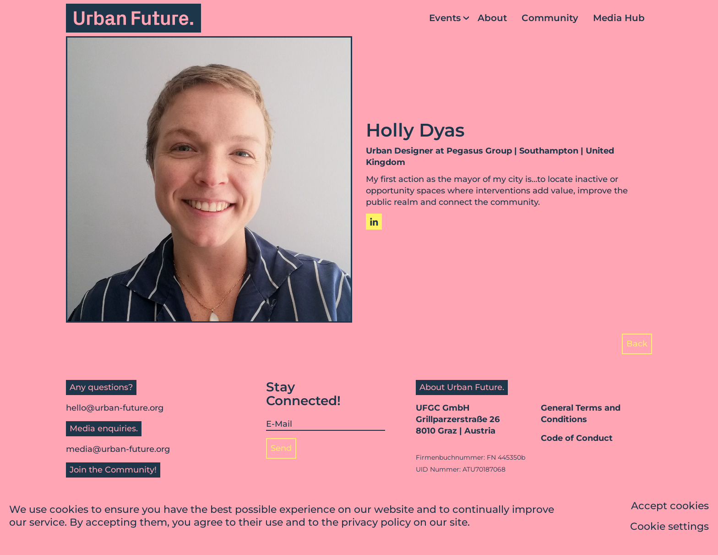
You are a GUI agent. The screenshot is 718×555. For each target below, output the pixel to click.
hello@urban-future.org (114, 408)
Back (636, 344)
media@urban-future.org (118, 449)
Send (281, 448)
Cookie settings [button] (669, 527)
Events (445, 17)
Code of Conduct (577, 438)
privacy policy (376, 523)
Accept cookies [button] (670, 506)
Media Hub (619, 17)
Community (550, 17)
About (492, 17)
